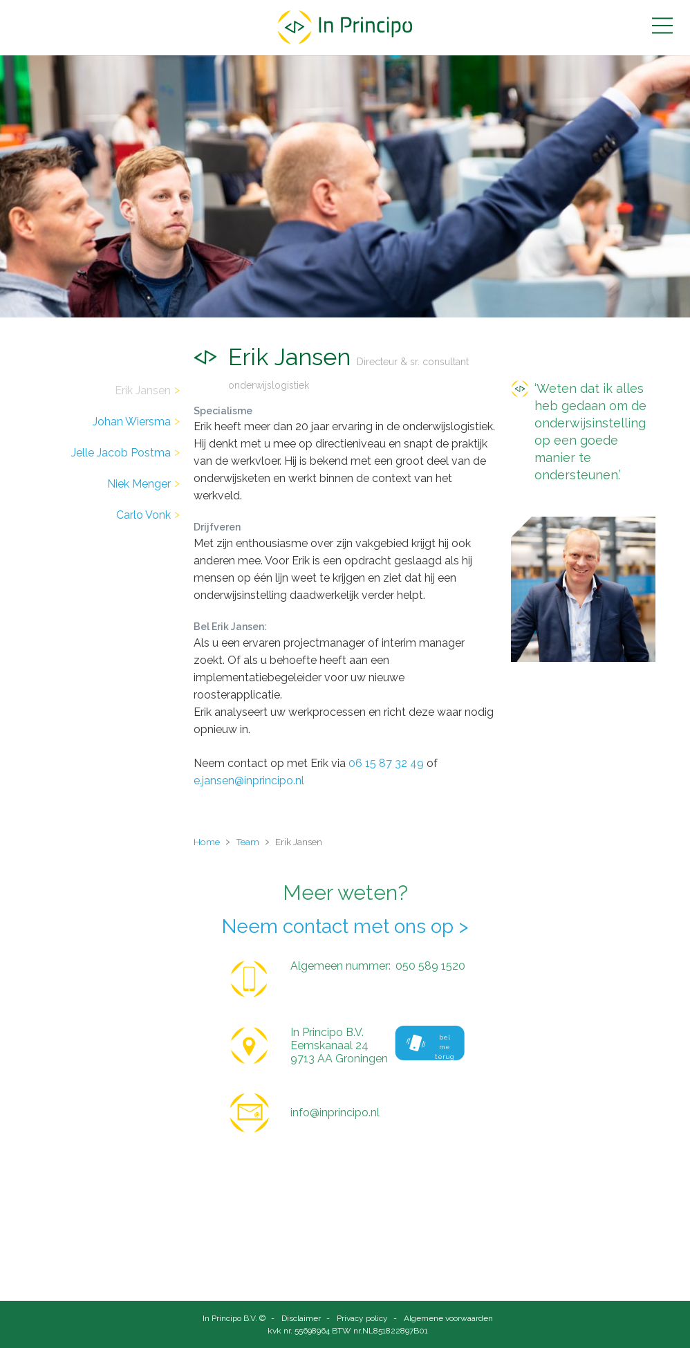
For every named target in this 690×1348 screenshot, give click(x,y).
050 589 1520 (430, 965)
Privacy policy (362, 1318)
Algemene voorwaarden (448, 1318)
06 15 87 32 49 (386, 763)
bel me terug (430, 1046)
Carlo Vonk (143, 514)
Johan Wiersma (132, 421)
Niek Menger (139, 483)
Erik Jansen (143, 390)
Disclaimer (301, 1318)
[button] (662, 25)
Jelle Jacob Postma (121, 452)
